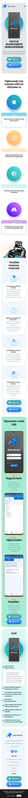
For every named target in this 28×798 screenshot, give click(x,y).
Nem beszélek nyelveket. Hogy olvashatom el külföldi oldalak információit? (13, 694)
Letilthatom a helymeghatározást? (10, 700)
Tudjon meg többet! (11, 795)
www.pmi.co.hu (13, 771)
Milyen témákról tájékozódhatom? (10, 667)
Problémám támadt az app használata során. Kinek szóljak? (14, 721)
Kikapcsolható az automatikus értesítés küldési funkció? (13, 705)
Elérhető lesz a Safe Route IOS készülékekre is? (13, 716)
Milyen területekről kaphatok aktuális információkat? (12, 688)
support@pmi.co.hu (14, 762)
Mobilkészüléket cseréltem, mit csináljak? (13, 710)
